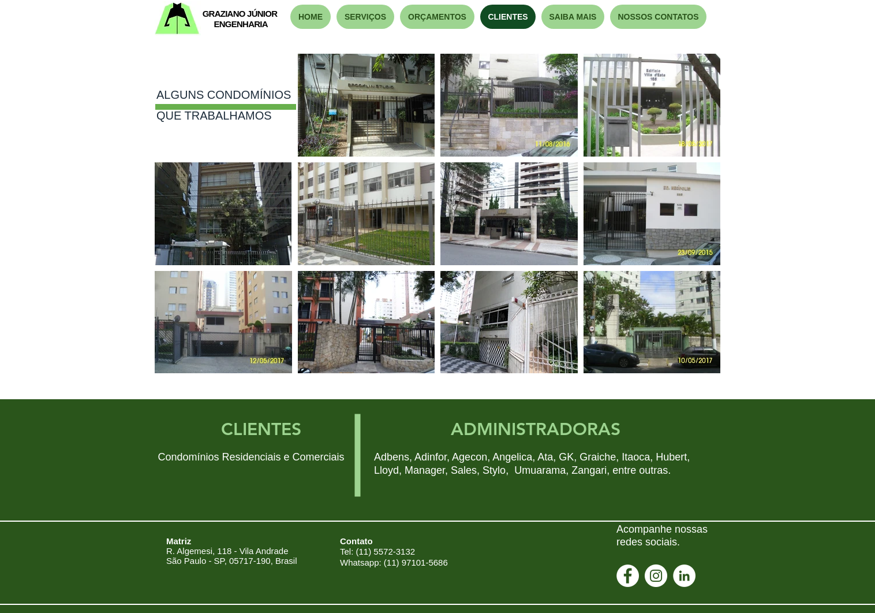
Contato (356, 541)
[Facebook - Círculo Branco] (627, 575)
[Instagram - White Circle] (656, 575)
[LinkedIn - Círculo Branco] (684, 575)
